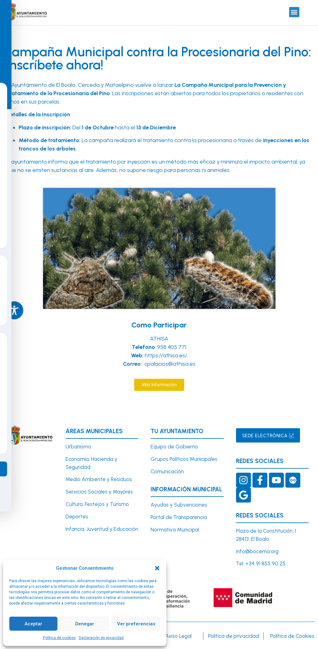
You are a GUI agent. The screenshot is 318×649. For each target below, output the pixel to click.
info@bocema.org (257, 551)
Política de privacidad (233, 636)
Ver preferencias (136, 624)
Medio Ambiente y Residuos (99, 479)
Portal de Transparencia (179, 517)
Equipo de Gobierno (174, 446)
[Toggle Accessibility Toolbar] (14, 310)
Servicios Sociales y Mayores (99, 492)
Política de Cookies (292, 636)
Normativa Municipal (175, 529)
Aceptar (33, 624)
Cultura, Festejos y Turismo (97, 504)
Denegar (84, 624)
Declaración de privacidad (101, 638)
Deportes (77, 516)
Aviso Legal (178, 636)
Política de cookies (59, 638)
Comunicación (167, 471)
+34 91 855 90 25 (265, 563)
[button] (157, 568)
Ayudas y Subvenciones (179, 505)
